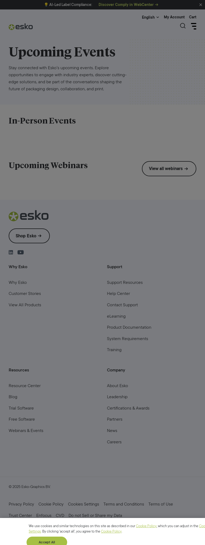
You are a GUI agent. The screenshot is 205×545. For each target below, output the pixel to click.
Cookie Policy (146, 540)
